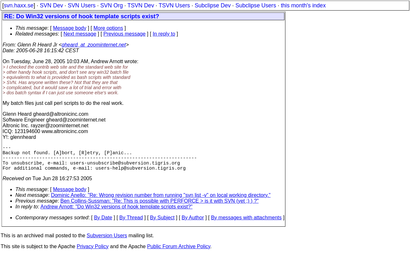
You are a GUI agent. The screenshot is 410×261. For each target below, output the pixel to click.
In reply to (164, 34)
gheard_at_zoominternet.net (94, 44)
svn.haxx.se (19, 5)
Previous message (124, 34)
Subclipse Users (255, 5)
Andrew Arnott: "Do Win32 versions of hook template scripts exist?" (116, 213)
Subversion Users (107, 242)
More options (108, 28)
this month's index (303, 5)
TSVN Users (174, 5)
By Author (193, 224)
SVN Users (81, 5)
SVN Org (111, 5)
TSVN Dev (140, 5)
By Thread (131, 224)
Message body (69, 28)
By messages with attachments (246, 224)
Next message (79, 34)
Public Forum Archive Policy (178, 253)
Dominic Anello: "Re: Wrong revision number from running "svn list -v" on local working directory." (161, 201)
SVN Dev (51, 5)
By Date (103, 224)
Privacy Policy (93, 253)
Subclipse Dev (213, 5)
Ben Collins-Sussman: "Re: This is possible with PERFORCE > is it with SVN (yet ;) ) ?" (160, 207)
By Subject (162, 224)
